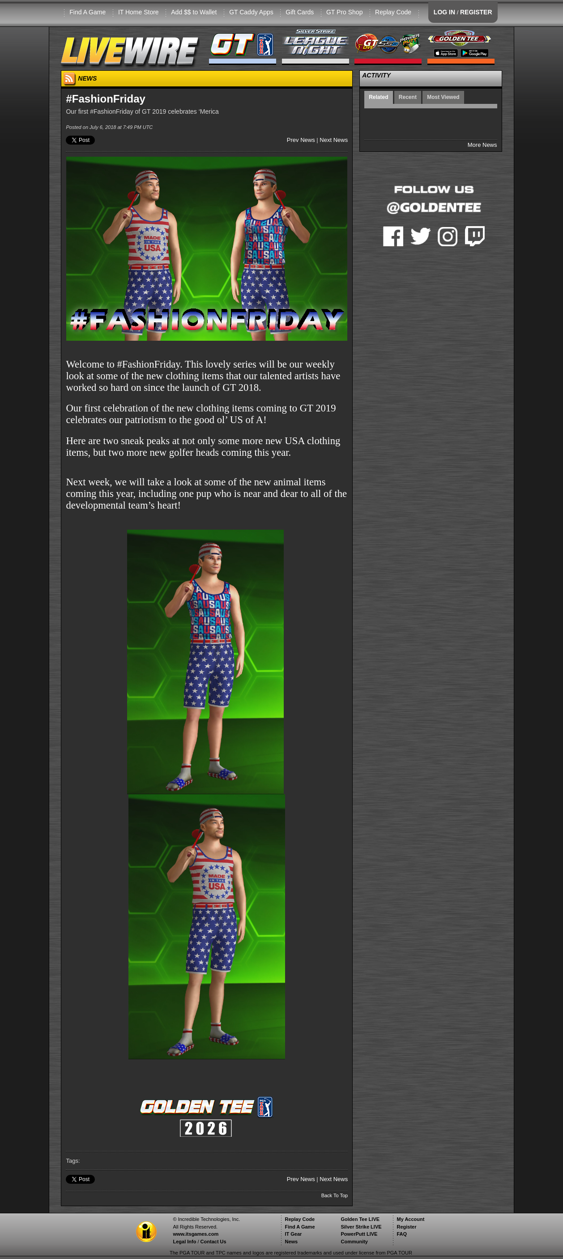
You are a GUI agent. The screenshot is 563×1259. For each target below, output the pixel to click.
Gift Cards (300, 12)
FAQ (402, 1234)
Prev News (301, 140)
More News (482, 144)
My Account (410, 1219)
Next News (334, 140)
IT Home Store (138, 12)
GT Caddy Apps (251, 12)
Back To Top (334, 1195)
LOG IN (444, 12)
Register (406, 1226)
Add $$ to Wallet (194, 12)
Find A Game (87, 12)
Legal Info (184, 1241)
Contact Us (213, 1241)
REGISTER (476, 12)
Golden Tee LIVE (360, 1219)
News (291, 1241)
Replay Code (393, 12)
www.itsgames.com (195, 1234)
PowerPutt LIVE (359, 1234)
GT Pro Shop (344, 12)
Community (354, 1241)
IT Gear (293, 1234)
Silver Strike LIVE (361, 1226)
